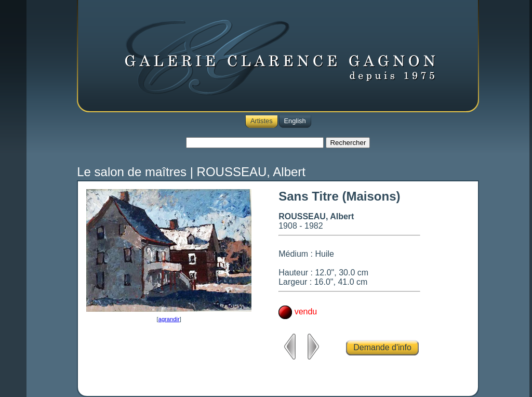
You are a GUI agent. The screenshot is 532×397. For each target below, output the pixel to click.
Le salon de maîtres (132, 172)
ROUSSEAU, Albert (251, 172)
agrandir (169, 319)
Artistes (261, 121)
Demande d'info (382, 347)
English (295, 121)
